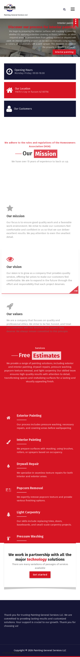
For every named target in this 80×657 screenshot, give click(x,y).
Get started (40, 574)
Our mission (15, 263)
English (6, 652)
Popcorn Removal (30, 535)
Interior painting (64, 52)
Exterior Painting (29, 462)
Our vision (14, 314)
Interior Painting (29, 486)
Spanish (16, 652)
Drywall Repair (28, 511)
